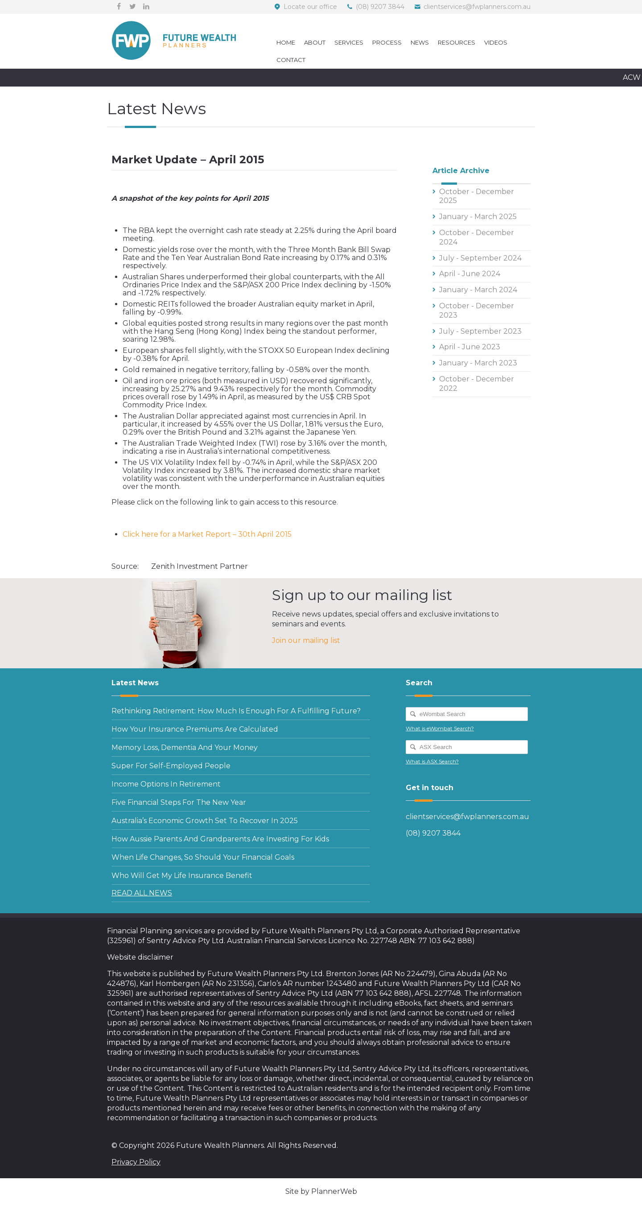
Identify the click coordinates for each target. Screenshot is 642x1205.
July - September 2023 (480, 331)
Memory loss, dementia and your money (184, 747)
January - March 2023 (478, 363)
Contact (290, 59)
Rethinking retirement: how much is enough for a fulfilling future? (236, 711)
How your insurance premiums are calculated (194, 729)
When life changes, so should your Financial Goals (202, 857)
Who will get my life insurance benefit (181, 875)
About (314, 42)
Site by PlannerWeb (321, 1191)
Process (387, 42)
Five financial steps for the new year (178, 802)
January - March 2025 (478, 216)
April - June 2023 (469, 347)
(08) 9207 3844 (380, 7)
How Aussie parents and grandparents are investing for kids (220, 839)
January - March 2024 (478, 290)
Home (285, 42)
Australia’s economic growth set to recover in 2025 (204, 820)
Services (348, 42)
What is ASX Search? (432, 761)
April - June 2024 (469, 273)
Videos (495, 42)
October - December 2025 (476, 196)
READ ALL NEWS (141, 893)
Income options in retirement (166, 784)
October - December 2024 (476, 237)
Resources (456, 42)
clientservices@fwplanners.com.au (477, 7)
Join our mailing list (306, 640)
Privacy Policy (135, 1162)
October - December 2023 (476, 310)
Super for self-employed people (170, 766)
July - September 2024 (480, 258)
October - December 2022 (476, 384)
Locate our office (310, 7)
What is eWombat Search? (440, 728)
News (420, 42)
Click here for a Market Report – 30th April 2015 (207, 534)
